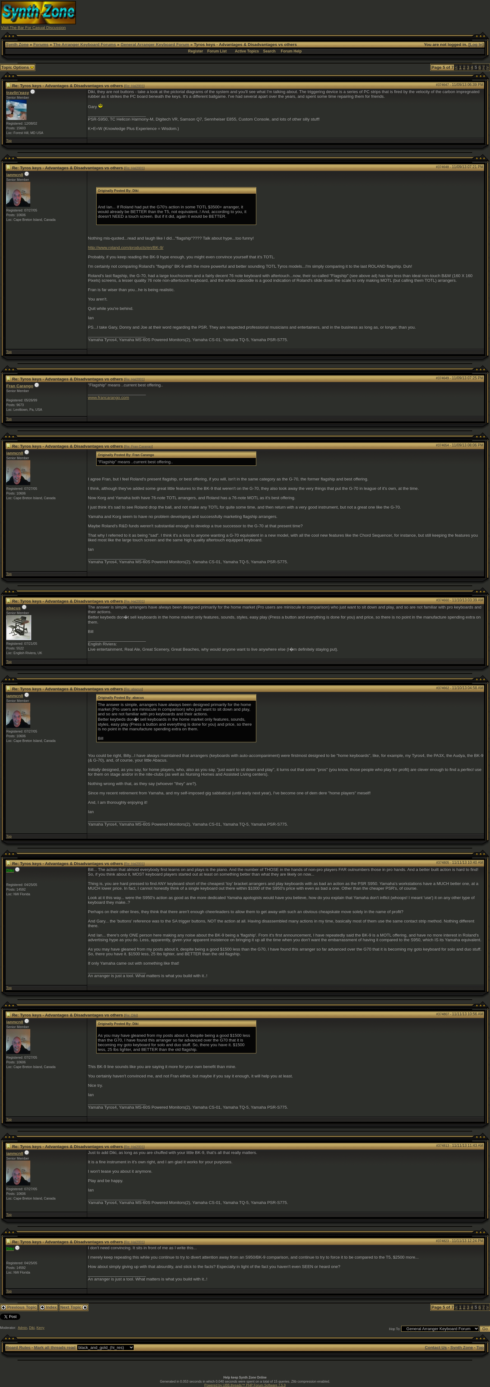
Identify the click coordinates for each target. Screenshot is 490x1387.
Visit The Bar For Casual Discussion (33, 27)
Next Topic (73, 1307)
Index (48, 1307)
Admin (22, 1328)
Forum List (217, 51)
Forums (40, 44)
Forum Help (291, 51)
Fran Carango (19, 386)
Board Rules (18, 1347)
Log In (476, 44)
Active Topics (247, 51)
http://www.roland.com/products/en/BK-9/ (125, 247)
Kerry (40, 1328)
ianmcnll (14, 174)
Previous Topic (19, 1307)
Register (195, 51)
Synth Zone (17, 44)
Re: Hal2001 (134, 86)
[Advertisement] (367, 15)
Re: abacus (133, 689)
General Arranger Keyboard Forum (155, 44)
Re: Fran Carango (138, 446)
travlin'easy (17, 92)
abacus (13, 608)
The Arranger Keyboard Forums (84, 44)
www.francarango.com (108, 397)
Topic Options (17, 67)
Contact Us (436, 1347)
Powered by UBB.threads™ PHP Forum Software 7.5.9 (245, 1385)
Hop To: (395, 1329)
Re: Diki (131, 1015)
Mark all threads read (55, 1347)
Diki (32, 1328)
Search (269, 51)
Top (9, 140)
